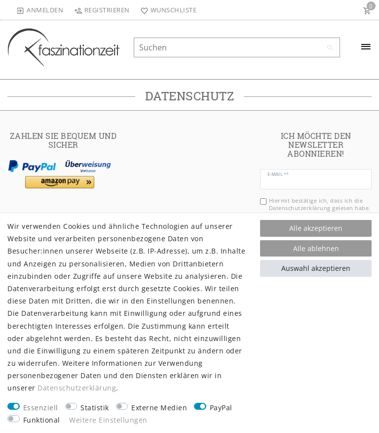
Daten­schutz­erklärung (77, 387)
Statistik (94, 407)
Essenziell (40, 407)
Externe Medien (159, 407)
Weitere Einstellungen (108, 420)
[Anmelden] (40, 10)
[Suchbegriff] (237, 47)
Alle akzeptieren (315, 228)
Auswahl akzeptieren (315, 268)
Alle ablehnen (316, 248)
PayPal (221, 407)
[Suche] (330, 48)
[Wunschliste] (166, 10)
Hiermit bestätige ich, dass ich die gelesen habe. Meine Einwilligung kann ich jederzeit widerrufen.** (320, 212)
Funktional (41, 420)
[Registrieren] (102, 10)
